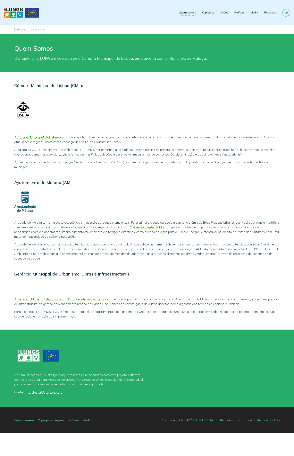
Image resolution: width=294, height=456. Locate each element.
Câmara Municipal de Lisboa (38, 137)
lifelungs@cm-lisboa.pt (46, 415)
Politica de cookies (266, 443)
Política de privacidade (232, 443)
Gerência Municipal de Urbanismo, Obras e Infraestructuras (60, 322)
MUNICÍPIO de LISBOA (197, 443)
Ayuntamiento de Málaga (151, 227)
